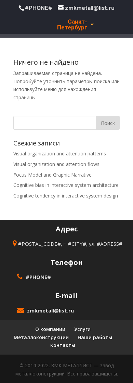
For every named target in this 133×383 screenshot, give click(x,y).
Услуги (82, 329)
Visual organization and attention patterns (59, 153)
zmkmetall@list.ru (50, 310)
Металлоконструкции (41, 337)
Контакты (62, 345)
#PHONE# (38, 7)
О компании (50, 329)
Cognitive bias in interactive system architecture (66, 185)
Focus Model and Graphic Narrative (52, 174)
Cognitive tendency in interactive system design (65, 195)
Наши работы (95, 337)
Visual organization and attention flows (56, 164)
